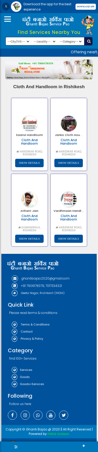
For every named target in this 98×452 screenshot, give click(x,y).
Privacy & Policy (27, 339)
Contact (22, 331)
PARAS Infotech (58, 434)
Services (22, 370)
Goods (21, 377)
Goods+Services (28, 384)
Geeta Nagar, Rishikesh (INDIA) (38, 293)
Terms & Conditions (31, 324)
